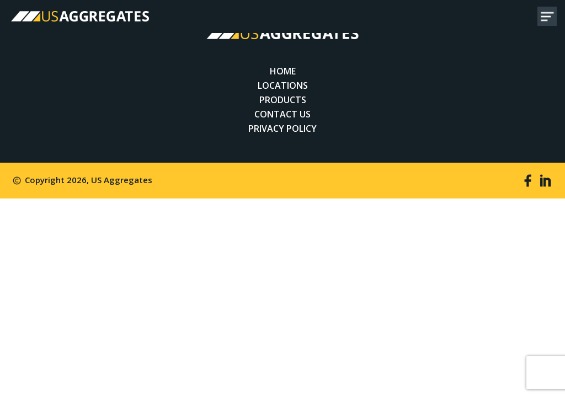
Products (282, 100)
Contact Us (282, 114)
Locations (283, 85)
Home (283, 71)
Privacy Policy (282, 128)
